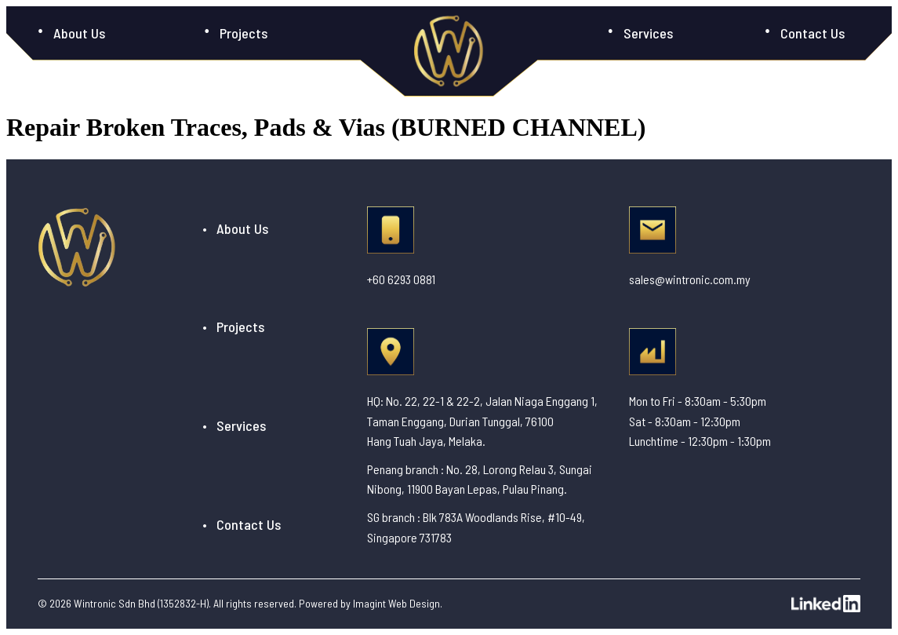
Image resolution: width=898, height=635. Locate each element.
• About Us (235, 228)
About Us (79, 33)
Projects (243, 33)
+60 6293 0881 (401, 279)
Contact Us (812, 33)
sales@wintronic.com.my (690, 279)
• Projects (233, 326)
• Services (234, 425)
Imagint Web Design (396, 603)
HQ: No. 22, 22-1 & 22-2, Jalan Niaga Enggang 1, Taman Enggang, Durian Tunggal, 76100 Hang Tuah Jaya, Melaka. (482, 420)
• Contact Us (241, 524)
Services (648, 33)
